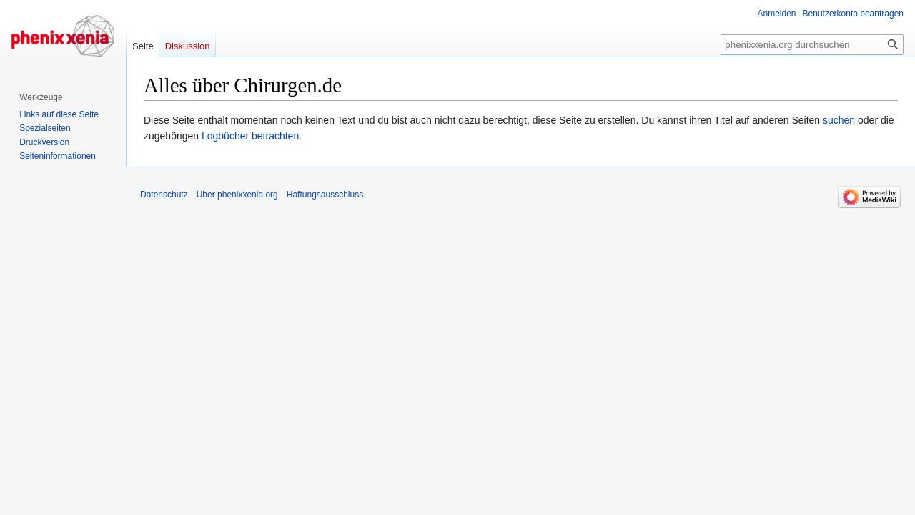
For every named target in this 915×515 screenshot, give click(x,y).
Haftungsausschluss (325, 195)
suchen (839, 120)
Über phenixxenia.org (237, 195)
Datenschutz (164, 195)
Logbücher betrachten (250, 136)
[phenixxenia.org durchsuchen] (812, 44)
